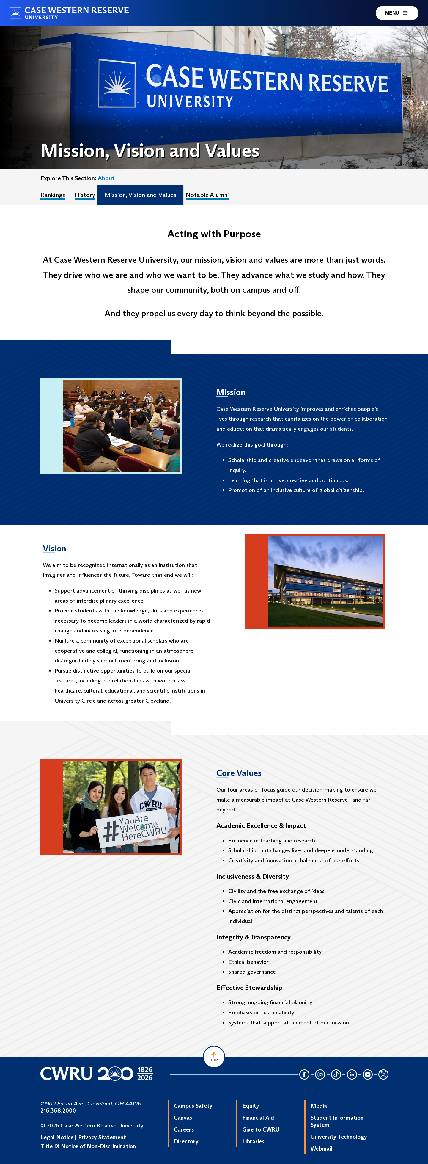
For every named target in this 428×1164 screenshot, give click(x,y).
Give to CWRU (261, 1129)
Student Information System (337, 1121)
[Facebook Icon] (304, 1075)
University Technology (339, 1136)
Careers (184, 1129)
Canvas (183, 1117)
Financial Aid (258, 1117)
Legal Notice (56, 1137)
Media (319, 1105)
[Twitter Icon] (383, 1075)
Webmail (321, 1148)
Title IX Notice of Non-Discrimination (88, 1146)
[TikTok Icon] (336, 1075)
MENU (397, 12)
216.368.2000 (58, 1110)
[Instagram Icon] (320, 1075)
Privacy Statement (102, 1137)
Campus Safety (193, 1105)
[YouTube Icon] (367, 1075)
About (106, 178)
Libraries (253, 1141)
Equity (250, 1105)
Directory (186, 1141)
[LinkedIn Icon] (351, 1075)
